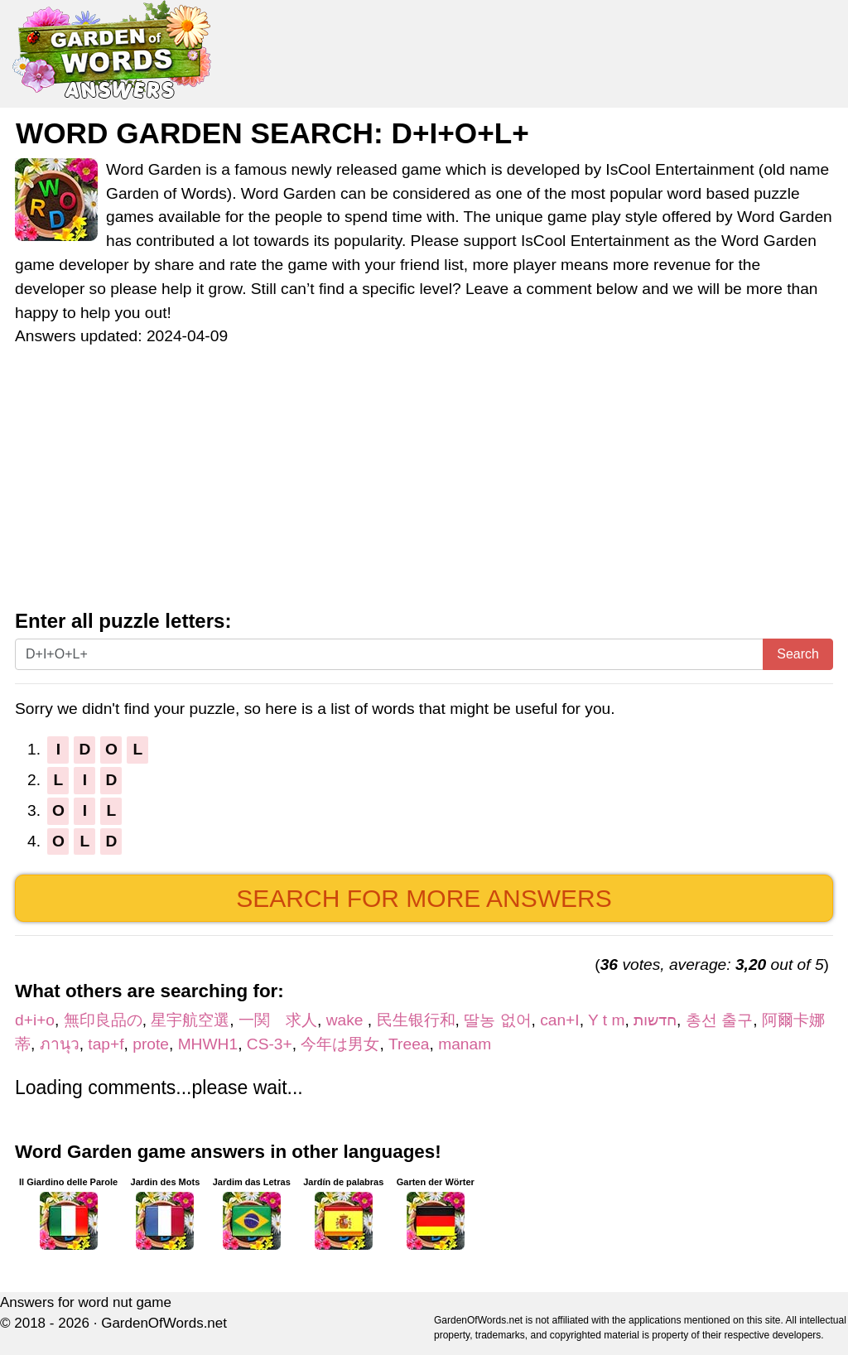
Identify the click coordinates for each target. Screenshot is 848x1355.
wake (347, 1020)
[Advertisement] (424, 486)
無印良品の (103, 1020)
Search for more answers (423, 898)
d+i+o (35, 1020)
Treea (408, 1044)
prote (150, 1044)
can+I (559, 1020)
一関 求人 (277, 1020)
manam (464, 1044)
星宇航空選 (190, 1020)
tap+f (105, 1044)
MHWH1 (208, 1044)
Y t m (606, 1020)
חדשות (655, 1020)
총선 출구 (719, 1020)
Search (798, 654)
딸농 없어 (497, 1020)
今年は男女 (340, 1044)
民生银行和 (416, 1020)
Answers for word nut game (85, 1302)
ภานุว (60, 1044)
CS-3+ (269, 1044)
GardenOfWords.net (164, 1323)
